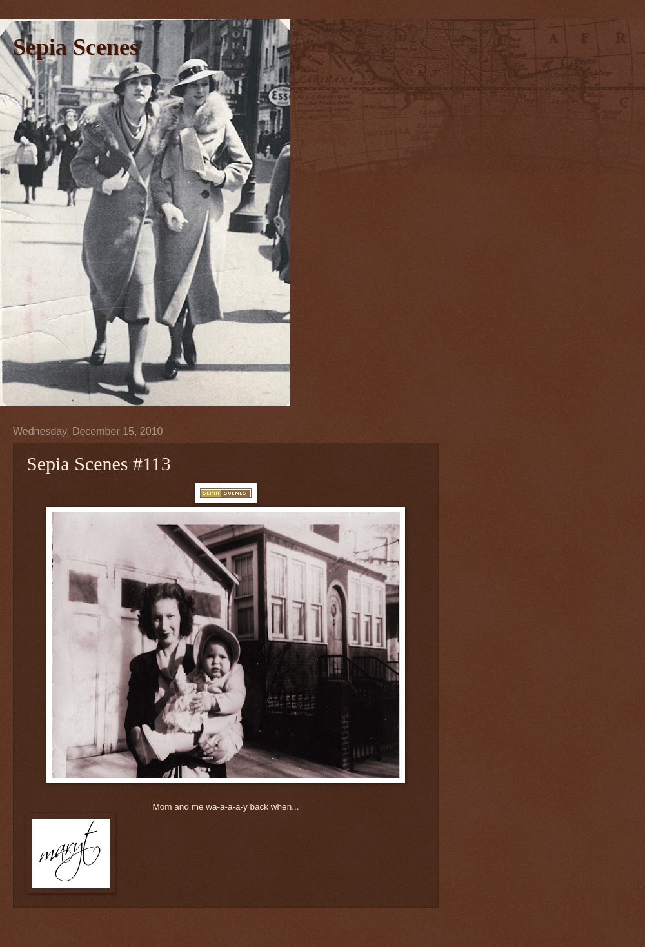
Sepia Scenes (76, 47)
